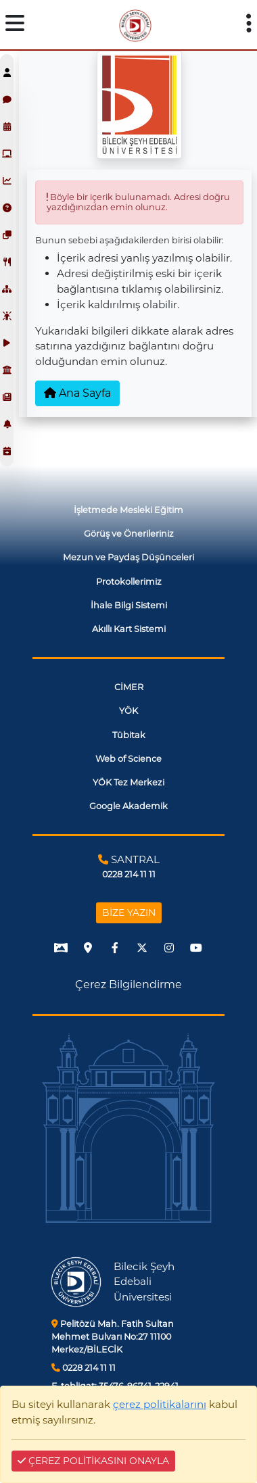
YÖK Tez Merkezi (128, 782)
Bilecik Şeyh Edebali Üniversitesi (144, 1282)
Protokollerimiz (129, 582)
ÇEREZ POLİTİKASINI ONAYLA (93, 1461)
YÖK (128, 711)
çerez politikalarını (159, 1404)
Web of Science (128, 759)
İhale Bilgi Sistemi (129, 605)
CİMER (128, 687)
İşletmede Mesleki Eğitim (128, 510)
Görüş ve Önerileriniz (129, 534)
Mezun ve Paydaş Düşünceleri (128, 557)
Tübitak (128, 735)
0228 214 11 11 (83, 1368)
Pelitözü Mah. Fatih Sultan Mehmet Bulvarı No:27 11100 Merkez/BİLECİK (112, 1337)
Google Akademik (128, 806)
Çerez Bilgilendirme (128, 984)
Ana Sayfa (77, 393)
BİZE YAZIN (129, 912)
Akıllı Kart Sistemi (129, 629)
